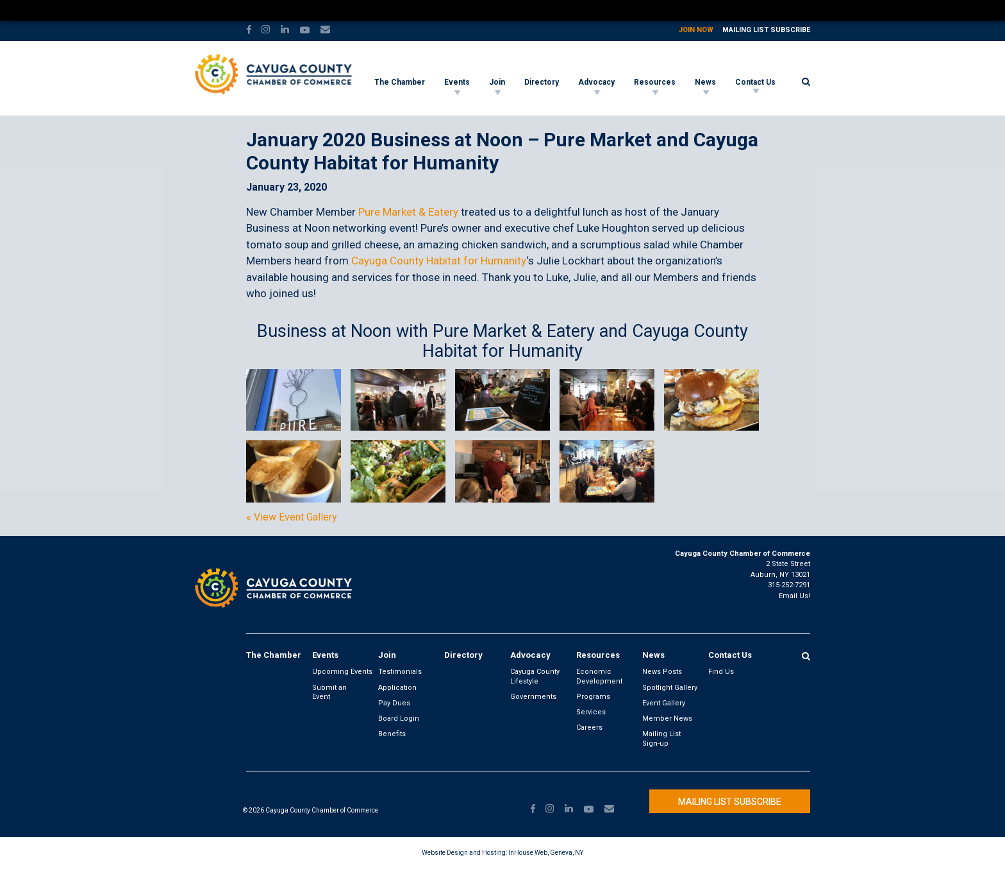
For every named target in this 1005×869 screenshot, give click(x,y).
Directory (541, 82)
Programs (593, 697)
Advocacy (596, 82)
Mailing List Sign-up (661, 738)
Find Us (721, 671)
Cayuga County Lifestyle (535, 676)
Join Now (696, 30)
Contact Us (755, 82)
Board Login (398, 718)
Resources (655, 82)
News (705, 82)
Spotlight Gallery (669, 688)
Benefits (392, 734)
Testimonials (400, 671)
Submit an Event (329, 692)
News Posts (662, 671)
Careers (589, 727)
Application (397, 688)
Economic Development (599, 676)
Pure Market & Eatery (408, 211)
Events (457, 82)
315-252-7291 (789, 585)
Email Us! (794, 596)
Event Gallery (663, 703)
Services (591, 712)
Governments (533, 697)
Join (497, 82)
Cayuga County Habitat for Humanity (438, 260)
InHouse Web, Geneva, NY (545, 852)
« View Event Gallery (291, 517)
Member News (667, 718)
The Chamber (399, 82)
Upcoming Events (342, 671)
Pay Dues (394, 703)
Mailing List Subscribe (766, 30)
